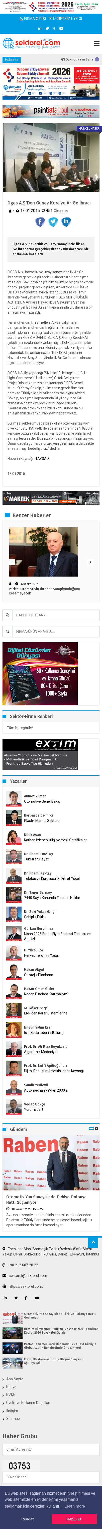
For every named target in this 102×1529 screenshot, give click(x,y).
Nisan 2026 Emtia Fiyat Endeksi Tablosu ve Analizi (57, 936)
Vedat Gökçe (34, 1104)
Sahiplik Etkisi (34, 917)
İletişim (12, 1410)
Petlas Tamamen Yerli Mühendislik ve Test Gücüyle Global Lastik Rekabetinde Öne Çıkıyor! (60, 1346)
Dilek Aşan (32, 835)
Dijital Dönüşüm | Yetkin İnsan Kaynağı (54, 1071)
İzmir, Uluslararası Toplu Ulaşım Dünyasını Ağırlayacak (54, 1361)
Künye (11, 1387)
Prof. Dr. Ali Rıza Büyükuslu (45, 1046)
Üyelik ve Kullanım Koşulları (28, 1402)
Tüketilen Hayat (38, 859)
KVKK (11, 1395)
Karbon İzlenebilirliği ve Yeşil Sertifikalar (55, 840)
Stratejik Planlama (38, 975)
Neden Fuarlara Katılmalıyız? (46, 994)
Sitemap (13, 1418)
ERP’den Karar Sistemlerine (45, 1013)
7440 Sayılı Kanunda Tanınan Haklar (52, 898)
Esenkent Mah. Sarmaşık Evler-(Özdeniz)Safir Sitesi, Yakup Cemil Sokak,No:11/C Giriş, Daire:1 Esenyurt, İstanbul (51, 1251)
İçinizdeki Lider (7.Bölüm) (44, 1033)
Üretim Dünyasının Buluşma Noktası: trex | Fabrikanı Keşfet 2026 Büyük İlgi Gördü (61, 1330)
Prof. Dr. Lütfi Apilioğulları (45, 1066)
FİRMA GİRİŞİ (33, 18)
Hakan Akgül (34, 970)
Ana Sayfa (14, 1379)
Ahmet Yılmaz (35, 796)
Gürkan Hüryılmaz (38, 928)
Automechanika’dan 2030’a (46, 1090)
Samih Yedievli (36, 1085)
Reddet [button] (27, 1519)
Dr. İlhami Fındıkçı (38, 854)
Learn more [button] (74, 1506)
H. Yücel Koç (34, 950)
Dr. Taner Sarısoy (38, 892)
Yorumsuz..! (33, 1109)
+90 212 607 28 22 (20, 1265)
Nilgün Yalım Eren (38, 1027)
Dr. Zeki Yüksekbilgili (40, 912)
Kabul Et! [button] (74, 1519)
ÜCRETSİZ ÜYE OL (66, 18)
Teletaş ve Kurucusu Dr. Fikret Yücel (52, 879)
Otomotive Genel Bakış (42, 801)
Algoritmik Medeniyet (41, 1052)
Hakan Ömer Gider (39, 989)
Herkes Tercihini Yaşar (41, 955)
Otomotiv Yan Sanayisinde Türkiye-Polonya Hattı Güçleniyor (46, 1199)
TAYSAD (42, 459)
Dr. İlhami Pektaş (37, 873)
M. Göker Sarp (35, 1008)
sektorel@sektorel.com (25, 1275)
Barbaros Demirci (38, 815)
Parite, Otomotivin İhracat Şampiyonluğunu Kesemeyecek (44, 591)
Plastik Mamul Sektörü (42, 821)
